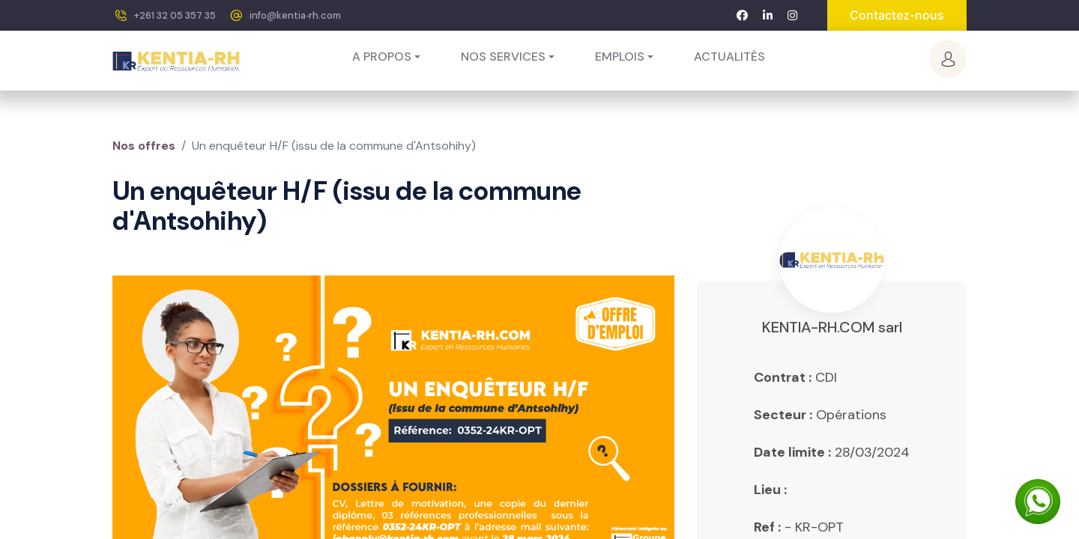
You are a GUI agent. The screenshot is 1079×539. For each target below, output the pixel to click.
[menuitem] (729, 57)
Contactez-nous (897, 14)
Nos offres (143, 145)
